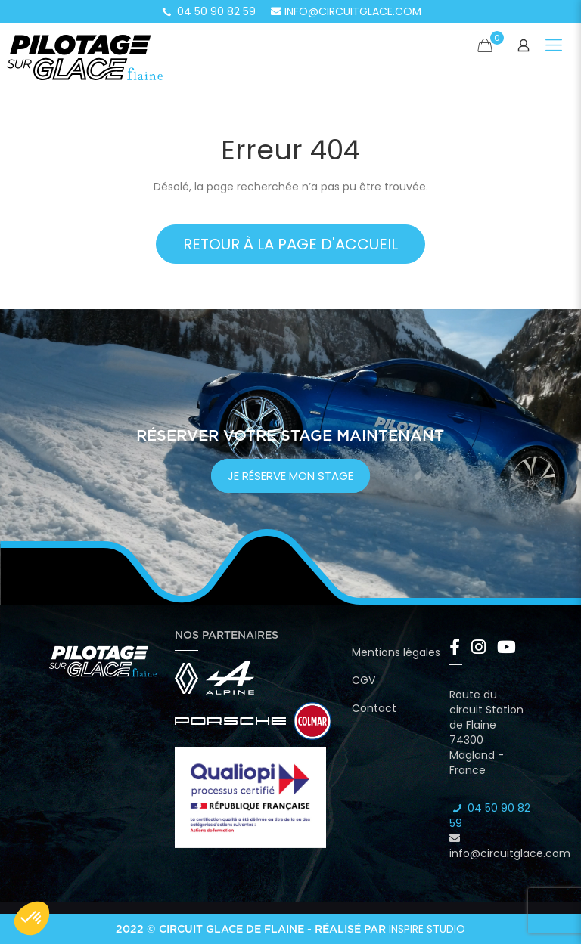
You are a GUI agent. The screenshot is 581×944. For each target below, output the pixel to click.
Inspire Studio (427, 928)
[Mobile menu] (554, 45)
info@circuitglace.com (346, 11)
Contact (374, 708)
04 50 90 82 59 (208, 11)
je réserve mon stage (290, 476)
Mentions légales (396, 652)
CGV (363, 680)
